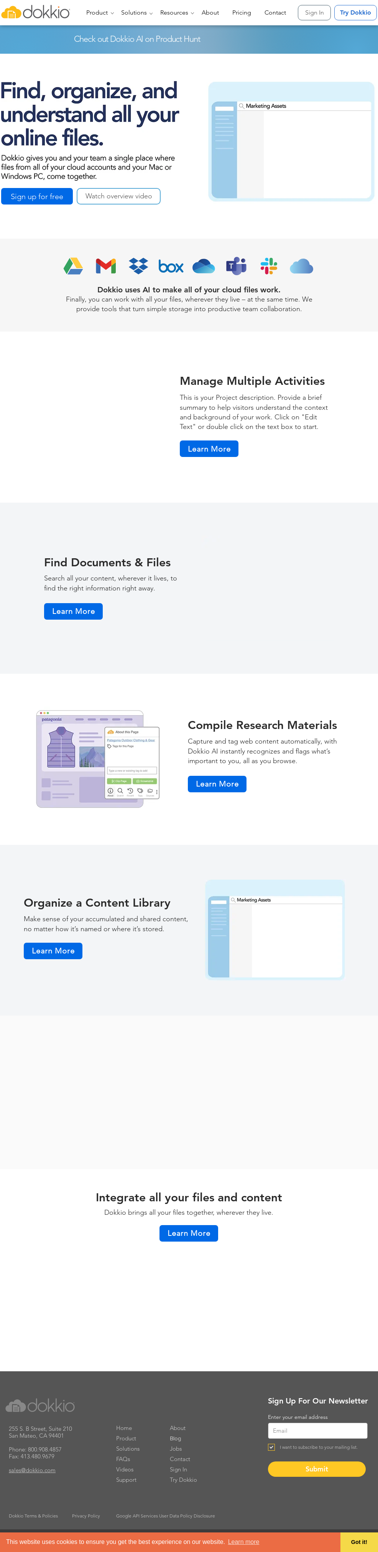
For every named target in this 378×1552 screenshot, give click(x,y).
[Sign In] (314, 12)
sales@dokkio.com (32, 1470)
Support (126, 1479)
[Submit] (317, 1469)
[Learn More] (209, 448)
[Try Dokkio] (355, 12)
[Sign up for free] (37, 196)
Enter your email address (298, 1417)
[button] (98, 12)
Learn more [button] (244, 1542)
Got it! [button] (359, 1542)
